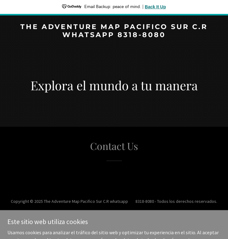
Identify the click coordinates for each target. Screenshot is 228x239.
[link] (114, 35)
